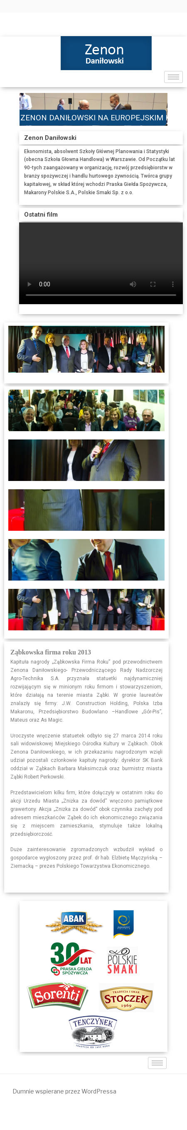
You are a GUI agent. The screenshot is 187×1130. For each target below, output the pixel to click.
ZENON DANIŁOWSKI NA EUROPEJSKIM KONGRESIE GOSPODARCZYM (93, 117)
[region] (93, 109)
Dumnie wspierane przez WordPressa (64, 1091)
